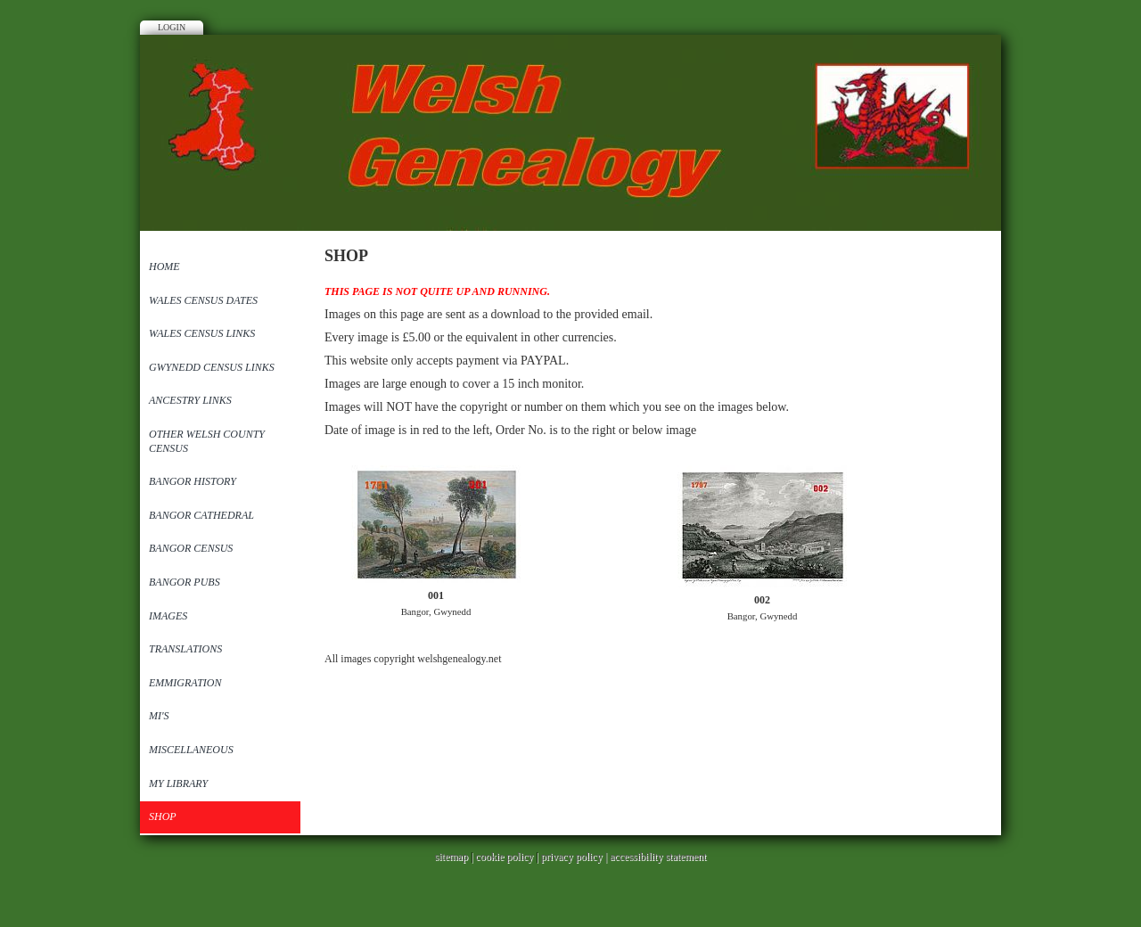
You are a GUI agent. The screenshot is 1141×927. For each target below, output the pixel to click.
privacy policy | (575, 856)
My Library (178, 783)
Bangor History (192, 481)
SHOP (162, 816)
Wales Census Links (202, 333)
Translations (185, 649)
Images (168, 616)
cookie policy (504, 856)
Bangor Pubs (184, 582)
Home (164, 266)
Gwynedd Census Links (212, 367)
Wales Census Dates (203, 300)
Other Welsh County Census (207, 441)
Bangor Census (191, 548)
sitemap (451, 856)
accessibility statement (658, 856)
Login (171, 27)
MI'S (159, 716)
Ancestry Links (190, 400)
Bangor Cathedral (201, 515)
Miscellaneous (191, 749)
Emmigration (185, 683)
